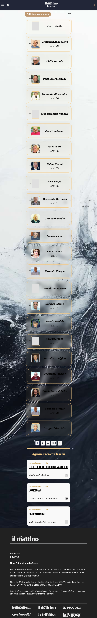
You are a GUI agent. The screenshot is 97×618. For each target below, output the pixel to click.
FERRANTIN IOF (37, 514)
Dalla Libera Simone (54, 78)
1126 (54, 443)
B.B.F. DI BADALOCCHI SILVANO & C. (48, 467)
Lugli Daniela (54, 251)
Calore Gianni (55, 164)
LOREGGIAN (35, 490)
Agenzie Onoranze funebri (48, 454)
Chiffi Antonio (54, 61)
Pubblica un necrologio (38, 14)
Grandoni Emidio (55, 218)
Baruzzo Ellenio (54, 303)
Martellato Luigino (55, 358)
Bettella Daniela (54, 321)
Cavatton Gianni (54, 131)
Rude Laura (54, 146)
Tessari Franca (54, 338)
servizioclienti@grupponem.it (24, 575)
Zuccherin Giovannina (54, 94)
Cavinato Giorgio (55, 270)
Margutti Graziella (54, 428)
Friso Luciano (54, 236)
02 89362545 (56, 572)
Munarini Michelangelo (54, 113)
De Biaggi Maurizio (55, 373)
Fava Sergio (54, 181)
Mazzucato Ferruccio (54, 198)
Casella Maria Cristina (54, 391)
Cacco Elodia (54, 26)
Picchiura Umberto (55, 288)
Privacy (14, 556)
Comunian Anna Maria (54, 41)
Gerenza (15, 553)
